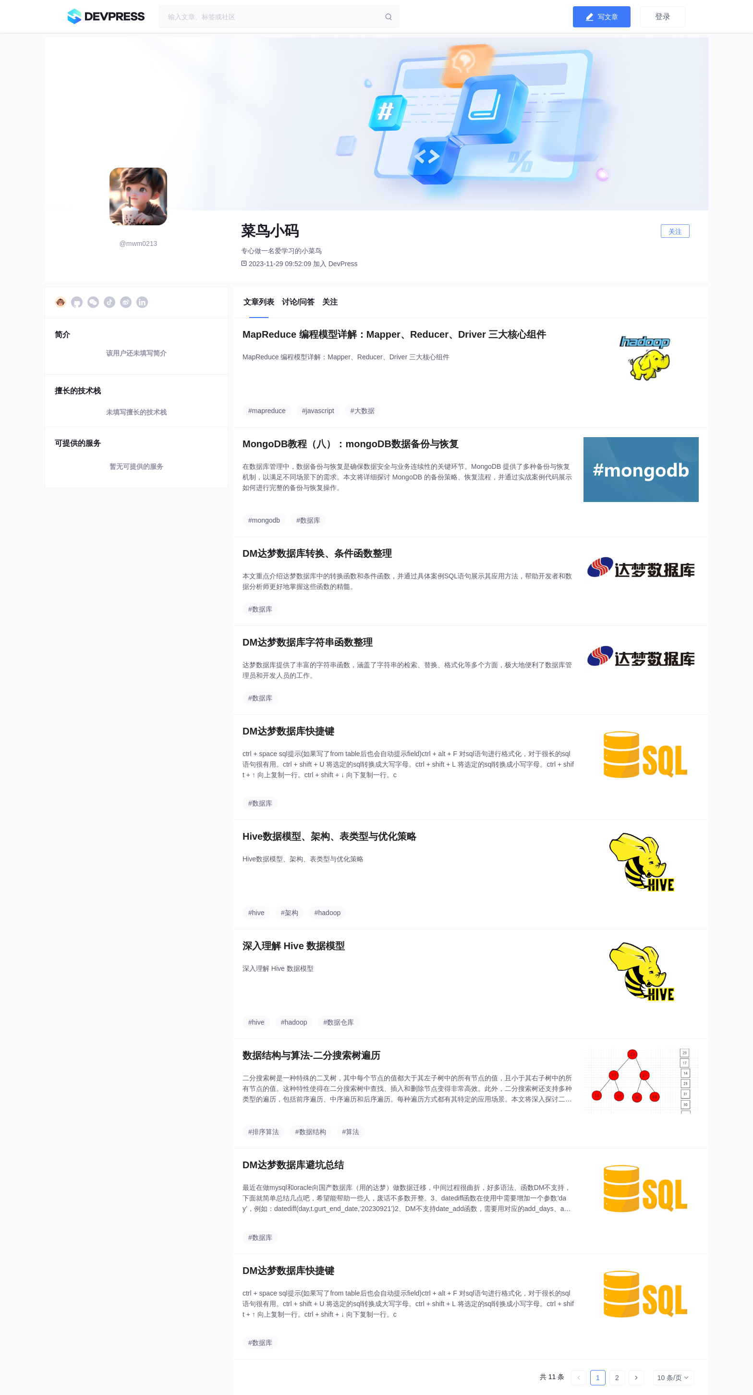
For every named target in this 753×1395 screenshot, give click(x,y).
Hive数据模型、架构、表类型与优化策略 (329, 836)
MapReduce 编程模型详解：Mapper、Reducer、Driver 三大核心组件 (394, 334)
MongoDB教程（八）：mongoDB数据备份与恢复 (351, 444)
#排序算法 (263, 1132)
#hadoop (328, 913)
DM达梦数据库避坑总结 (293, 1165)
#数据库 (308, 520)
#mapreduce (267, 411)
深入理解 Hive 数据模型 (294, 946)
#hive (256, 913)
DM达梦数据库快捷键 (288, 731)
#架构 (289, 913)
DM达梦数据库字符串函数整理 (308, 642)
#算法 (351, 1132)
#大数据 (363, 411)
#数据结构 (310, 1132)
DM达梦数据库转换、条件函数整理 (317, 553)
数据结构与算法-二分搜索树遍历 (311, 1055)
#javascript (318, 411)
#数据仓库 (338, 1022)
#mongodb (264, 520)
